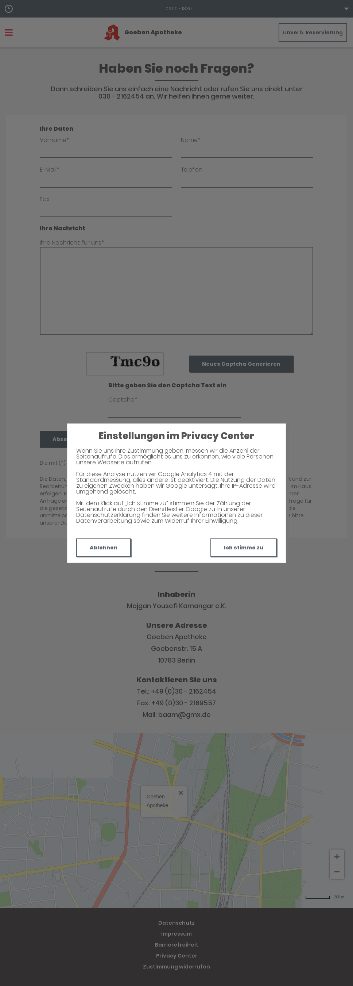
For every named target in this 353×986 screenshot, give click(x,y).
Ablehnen (103, 547)
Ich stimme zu (243, 547)
